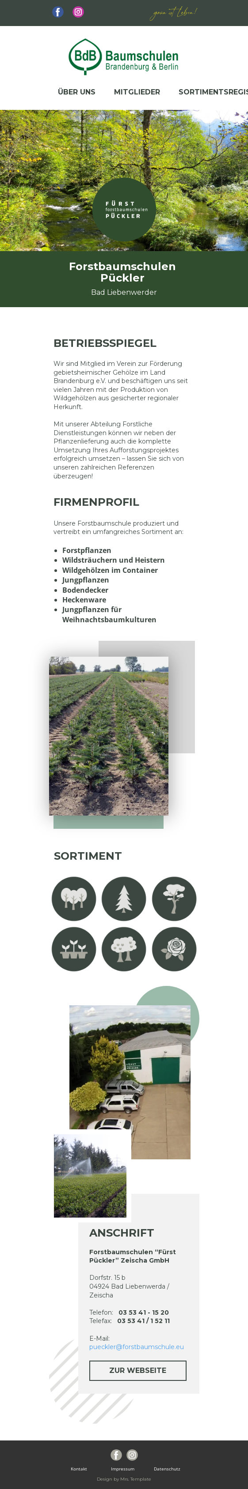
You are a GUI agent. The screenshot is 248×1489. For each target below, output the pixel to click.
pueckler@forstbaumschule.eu (136, 1347)
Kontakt (82, 1469)
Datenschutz (165, 1469)
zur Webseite (137, 1370)
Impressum (124, 1469)
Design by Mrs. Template (124, 1479)
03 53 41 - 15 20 (143, 1312)
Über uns (76, 92)
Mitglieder (137, 92)
